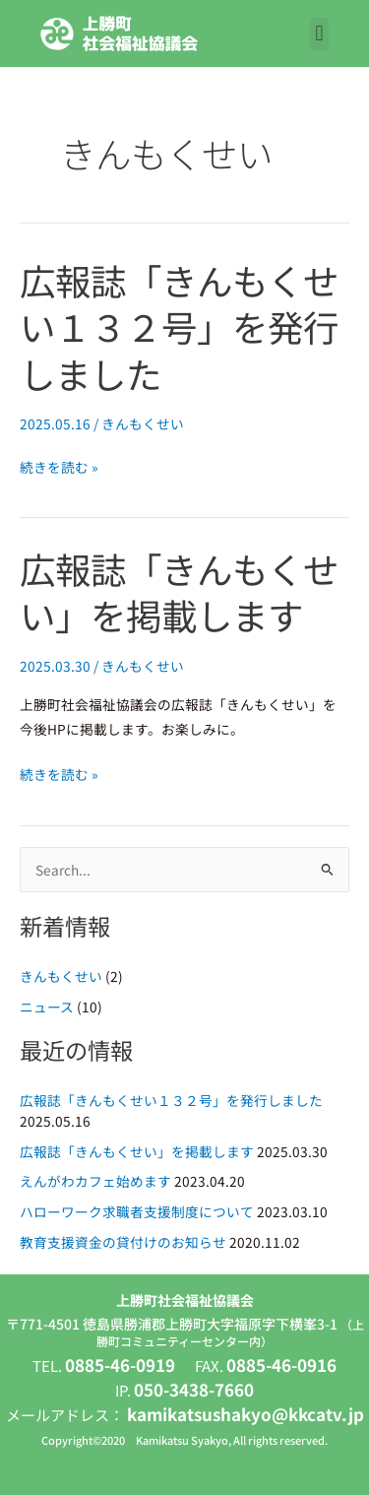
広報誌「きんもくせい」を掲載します (179, 592)
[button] (319, 34)
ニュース (47, 1006)
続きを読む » (59, 467)
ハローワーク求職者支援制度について (137, 1211)
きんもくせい (142, 423)
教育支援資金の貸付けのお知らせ (123, 1242)
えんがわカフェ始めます (95, 1181)
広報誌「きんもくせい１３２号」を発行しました (179, 327)
